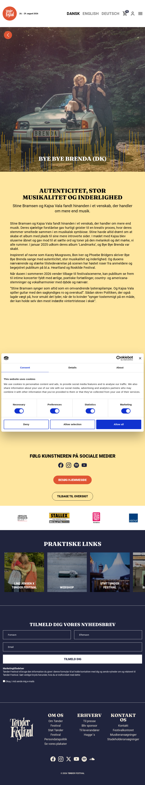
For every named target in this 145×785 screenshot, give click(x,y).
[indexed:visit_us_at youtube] (76, 759)
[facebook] (60, 465)
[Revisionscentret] (99, 518)
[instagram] (68, 465)
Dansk (73, 13)
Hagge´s (89, 734)
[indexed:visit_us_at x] (68, 759)
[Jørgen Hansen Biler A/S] (25, 518)
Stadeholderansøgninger (123, 739)
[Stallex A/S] (62, 518)
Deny (26, 424)
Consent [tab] (25, 367)
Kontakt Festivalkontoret (123, 728)
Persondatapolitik (55, 739)
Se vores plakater (55, 743)
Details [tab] (72, 367)
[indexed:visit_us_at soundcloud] (92, 759)
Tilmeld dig (72, 659)
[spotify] (76, 465)
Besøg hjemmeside (72, 480)
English (91, 13)
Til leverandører (89, 730)
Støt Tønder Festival (55, 732)
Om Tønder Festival (55, 723)
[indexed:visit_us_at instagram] (60, 759)
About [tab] (120, 367)
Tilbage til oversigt (72, 496)
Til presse (89, 721)
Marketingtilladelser (13, 668)
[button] (10, 13)
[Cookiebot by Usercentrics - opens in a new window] (119, 358)
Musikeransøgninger (123, 734)
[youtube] (84, 465)
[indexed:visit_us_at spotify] (84, 759)
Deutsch (110, 13)
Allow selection (73, 424)
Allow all (119, 424)
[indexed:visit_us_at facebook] (53, 759)
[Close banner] (140, 358)
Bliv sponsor (89, 725)
